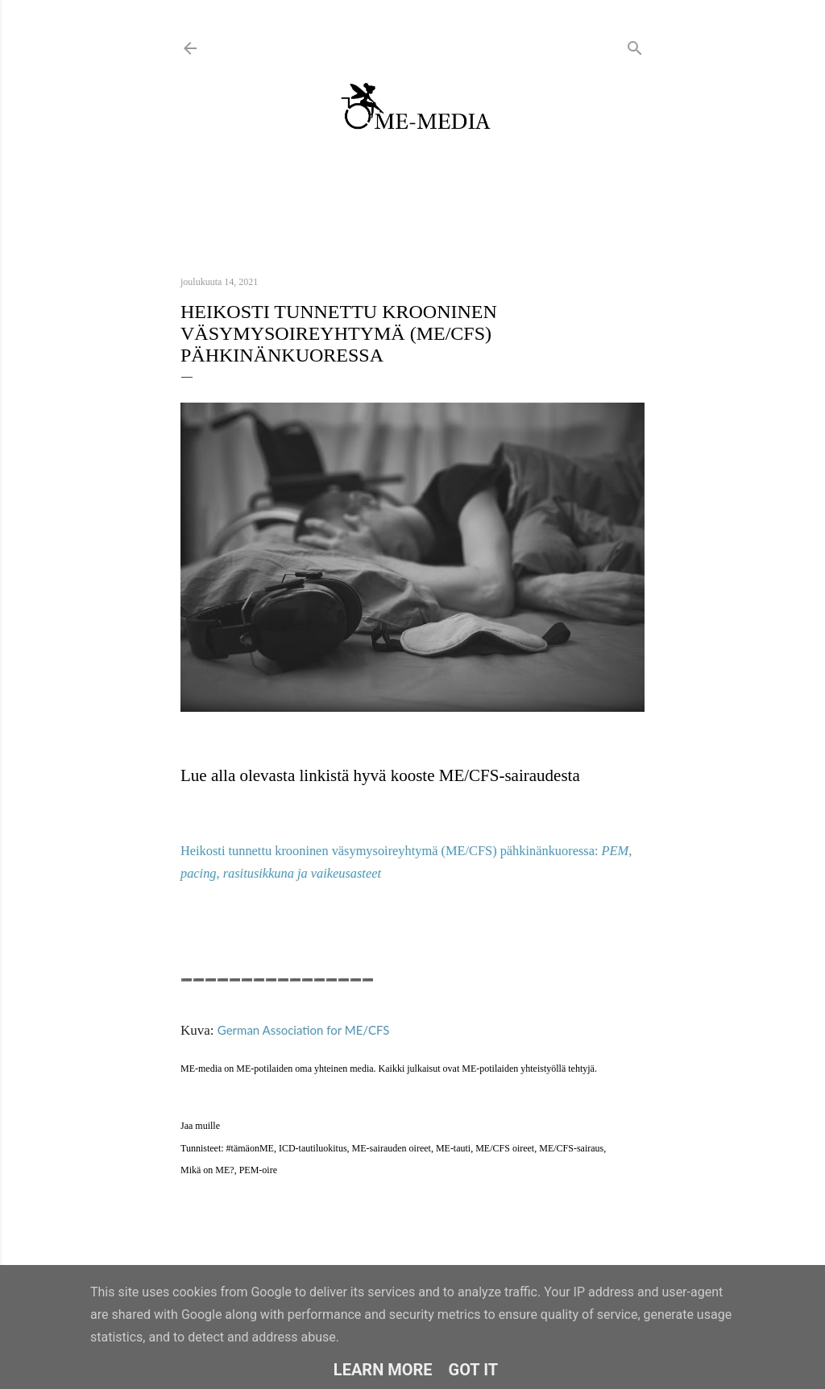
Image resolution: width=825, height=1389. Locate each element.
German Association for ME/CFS (304, 1030)
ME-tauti (453, 1148)
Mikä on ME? (207, 1170)
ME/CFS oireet (504, 1148)
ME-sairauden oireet (391, 1148)
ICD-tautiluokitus (313, 1148)
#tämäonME (250, 1148)
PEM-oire (258, 1170)
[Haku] (635, 44)
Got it (474, 1369)
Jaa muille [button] (200, 1125)
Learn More (383, 1369)
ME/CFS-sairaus (571, 1148)
